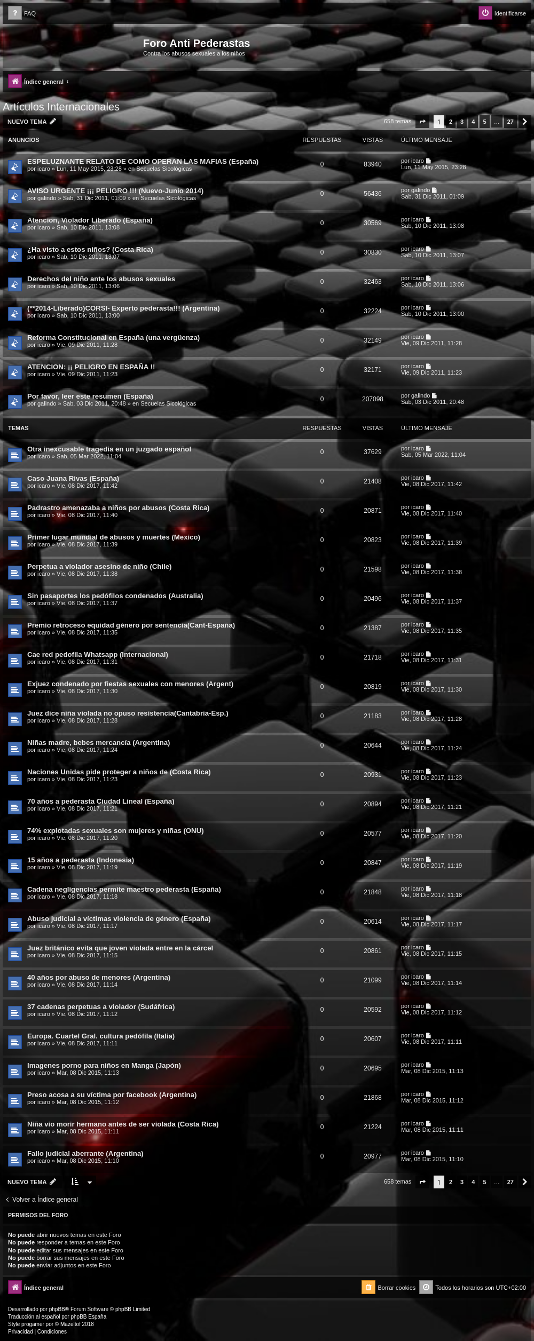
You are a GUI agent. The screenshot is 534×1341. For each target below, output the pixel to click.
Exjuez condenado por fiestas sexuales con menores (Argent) (130, 684)
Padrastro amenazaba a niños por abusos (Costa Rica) (118, 508)
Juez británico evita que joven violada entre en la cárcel (120, 948)
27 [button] (510, 121)
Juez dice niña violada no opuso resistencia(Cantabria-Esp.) (128, 713)
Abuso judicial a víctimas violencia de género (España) (119, 919)
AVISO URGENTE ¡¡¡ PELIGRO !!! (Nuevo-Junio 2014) (115, 191)
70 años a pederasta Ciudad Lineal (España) (101, 801)
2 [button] (450, 121)
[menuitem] (22, 13)
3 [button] (462, 121)
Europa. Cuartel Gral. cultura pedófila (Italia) (101, 1036)
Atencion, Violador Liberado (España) (90, 220)
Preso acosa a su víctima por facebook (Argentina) (112, 1095)
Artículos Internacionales (61, 107)
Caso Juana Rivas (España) (73, 478)
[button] (422, 121)
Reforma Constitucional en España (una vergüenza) (113, 338)
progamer (32, 1324)
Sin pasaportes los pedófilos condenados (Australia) (115, 596)
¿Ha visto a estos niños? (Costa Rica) (90, 249)
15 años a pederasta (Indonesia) (80, 860)
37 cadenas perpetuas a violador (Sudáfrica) (101, 1007)
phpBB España (88, 1317)
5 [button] (484, 121)
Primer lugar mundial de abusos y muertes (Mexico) (113, 537)
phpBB (57, 1309)
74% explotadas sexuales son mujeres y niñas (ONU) (115, 831)
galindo (46, 198)
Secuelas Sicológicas (164, 168)
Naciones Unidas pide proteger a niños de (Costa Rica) (119, 772)
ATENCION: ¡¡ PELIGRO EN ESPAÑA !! (91, 367)
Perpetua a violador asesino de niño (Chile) (99, 566)
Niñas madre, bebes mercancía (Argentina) (98, 743)
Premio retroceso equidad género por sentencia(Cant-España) (131, 625)
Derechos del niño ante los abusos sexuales (101, 279)
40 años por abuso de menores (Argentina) (98, 977)
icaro (43, 168)
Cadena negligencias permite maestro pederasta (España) (124, 889)
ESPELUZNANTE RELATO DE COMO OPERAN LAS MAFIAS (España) (142, 161)
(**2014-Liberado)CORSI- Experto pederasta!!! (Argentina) (123, 308)
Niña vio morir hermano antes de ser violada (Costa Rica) (122, 1124)
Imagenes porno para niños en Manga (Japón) (104, 1065)
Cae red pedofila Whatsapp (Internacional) (97, 654)
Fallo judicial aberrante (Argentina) (85, 1153)
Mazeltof (70, 1324)
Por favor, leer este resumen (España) (90, 396)
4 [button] (473, 121)
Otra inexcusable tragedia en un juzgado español (109, 449)
